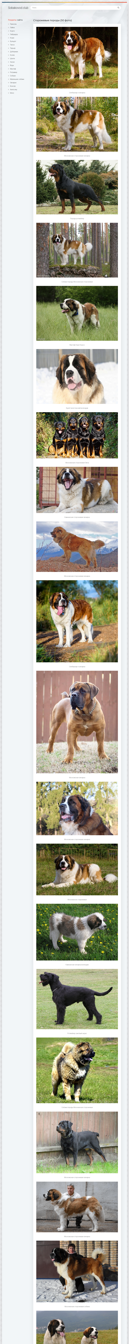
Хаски (12, 62)
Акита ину (13, 90)
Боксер (13, 86)
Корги (12, 31)
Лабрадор (14, 34)
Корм (12, 38)
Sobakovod (18, 8)
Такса (12, 45)
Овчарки (13, 83)
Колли (12, 55)
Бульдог (13, 41)
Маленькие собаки (17, 79)
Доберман (14, 52)
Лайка (12, 27)
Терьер (12, 48)
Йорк (12, 65)
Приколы (13, 24)
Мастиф (13, 69)
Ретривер (13, 72)
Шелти (12, 58)
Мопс (12, 93)
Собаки (13, 76)
